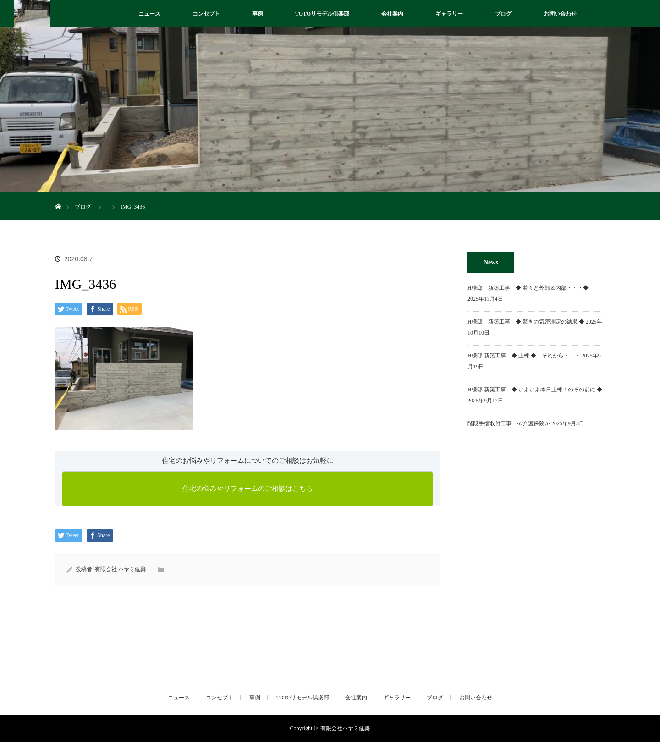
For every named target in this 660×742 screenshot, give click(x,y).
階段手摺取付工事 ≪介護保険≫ (509, 423)
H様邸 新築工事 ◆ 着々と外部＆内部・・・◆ (531, 288)
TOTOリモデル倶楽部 (322, 14)
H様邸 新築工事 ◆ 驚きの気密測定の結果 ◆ (526, 322)
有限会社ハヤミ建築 (345, 728)
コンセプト (206, 14)
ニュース (149, 14)
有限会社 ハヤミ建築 (120, 569)
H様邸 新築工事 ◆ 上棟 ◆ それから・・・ (524, 355)
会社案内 (392, 14)
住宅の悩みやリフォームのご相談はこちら (247, 488)
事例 (257, 14)
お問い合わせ (560, 14)
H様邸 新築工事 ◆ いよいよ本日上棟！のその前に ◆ (535, 389)
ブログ (503, 14)
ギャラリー (449, 14)
